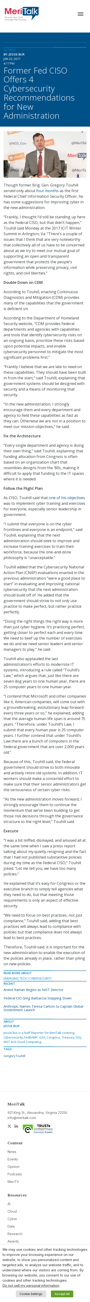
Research (15, 1234)
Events (13, 1159)
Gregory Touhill (14, 1056)
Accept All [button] (62, 1294)
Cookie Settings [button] (31, 1294)
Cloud (12, 1211)
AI (9, 1204)
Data (11, 1226)
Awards (13, 1241)
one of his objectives (67, 497)
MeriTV (13, 1182)
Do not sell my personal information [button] (30, 1286)
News (12, 1152)
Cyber (12, 1219)
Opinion (14, 1167)
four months (47, 190)
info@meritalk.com (22, 1118)
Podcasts (15, 1174)
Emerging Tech (15, 978)
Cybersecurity (40, 978)
